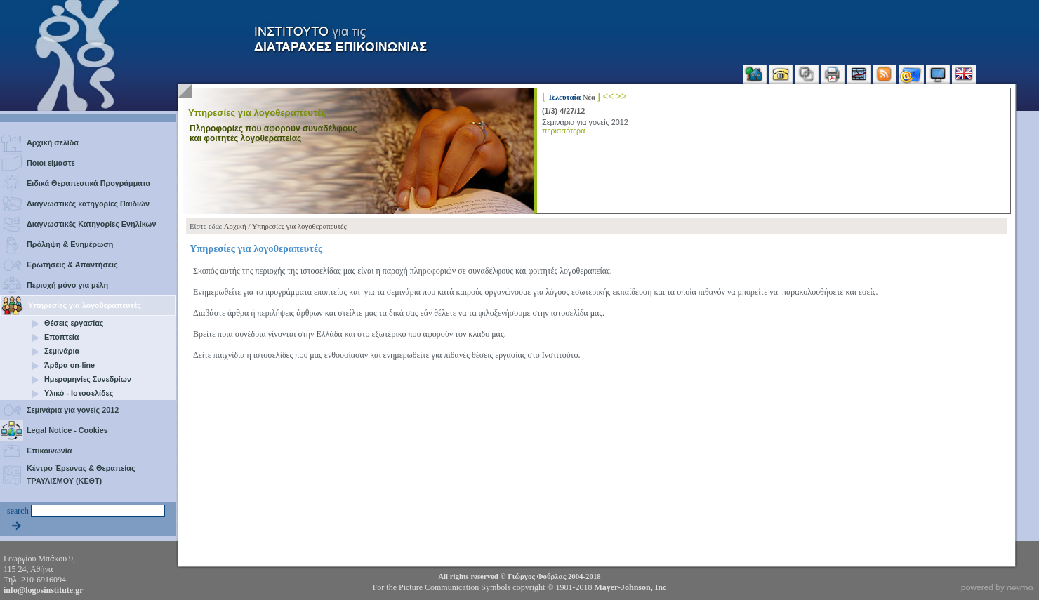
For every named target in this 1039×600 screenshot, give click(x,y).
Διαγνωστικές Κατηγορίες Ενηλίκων (91, 224)
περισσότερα (563, 130)
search (18, 511)
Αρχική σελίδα (53, 142)
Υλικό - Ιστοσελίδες (78, 393)
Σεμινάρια (61, 351)
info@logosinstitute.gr (44, 590)
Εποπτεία (61, 337)
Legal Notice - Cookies (67, 430)
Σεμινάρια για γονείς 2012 (73, 410)
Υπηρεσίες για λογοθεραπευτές (84, 305)
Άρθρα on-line (69, 365)
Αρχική (235, 226)
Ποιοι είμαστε (51, 163)
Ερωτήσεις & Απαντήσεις (72, 264)
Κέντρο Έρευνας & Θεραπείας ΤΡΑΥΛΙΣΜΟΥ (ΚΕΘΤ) (81, 474)
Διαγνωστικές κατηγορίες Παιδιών (88, 203)
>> (621, 96)
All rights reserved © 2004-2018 (519, 576)
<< (608, 96)
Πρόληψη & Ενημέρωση (70, 244)
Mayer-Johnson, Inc (630, 587)
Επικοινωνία (49, 450)
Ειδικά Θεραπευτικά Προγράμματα (88, 183)
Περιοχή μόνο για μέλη (67, 285)
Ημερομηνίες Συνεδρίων (87, 379)
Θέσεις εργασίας (73, 323)
